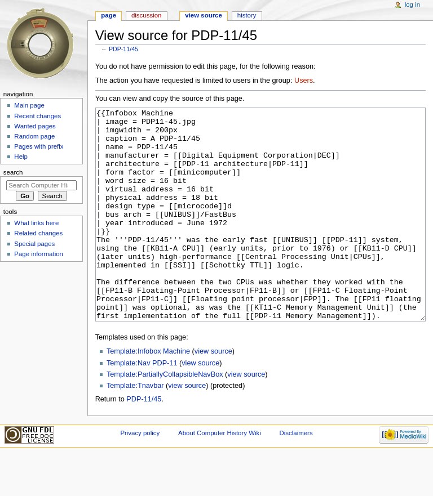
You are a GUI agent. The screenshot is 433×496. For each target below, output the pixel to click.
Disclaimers (296, 475)
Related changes (38, 233)
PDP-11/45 (123, 49)
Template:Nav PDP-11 (142, 405)
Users (303, 80)
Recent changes (37, 116)
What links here (36, 223)
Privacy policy (140, 475)
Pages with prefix (38, 146)
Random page (34, 136)
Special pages (34, 243)
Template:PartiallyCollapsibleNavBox (165, 417)
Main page (29, 105)
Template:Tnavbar (135, 428)
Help (21, 156)
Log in (412, 4)
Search (13, 172)
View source (203, 15)
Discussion (146, 15)
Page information (38, 254)
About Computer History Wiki (219, 475)
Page (108, 15)
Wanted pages (34, 126)
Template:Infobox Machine (148, 393)
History (247, 15)
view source (213, 393)
